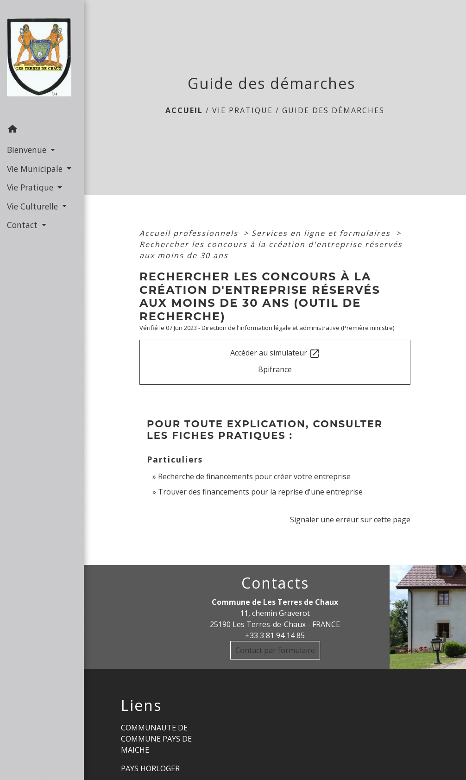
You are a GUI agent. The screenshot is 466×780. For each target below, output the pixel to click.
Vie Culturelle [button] (33, 206)
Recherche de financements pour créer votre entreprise (254, 476)
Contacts (275, 583)
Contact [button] (23, 224)
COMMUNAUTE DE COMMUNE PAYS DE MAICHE (156, 739)
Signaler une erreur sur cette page (350, 519)
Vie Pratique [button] (31, 187)
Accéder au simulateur (275, 353)
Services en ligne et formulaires (322, 233)
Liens (141, 705)
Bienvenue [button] (28, 149)
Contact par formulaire (275, 650)
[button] (42, 130)
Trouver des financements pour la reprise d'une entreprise (260, 492)
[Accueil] (42, 60)
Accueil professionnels (190, 233)
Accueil (184, 110)
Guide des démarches (333, 110)
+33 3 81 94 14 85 (275, 635)
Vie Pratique (242, 110)
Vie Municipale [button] (36, 168)
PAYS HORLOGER (150, 768)
